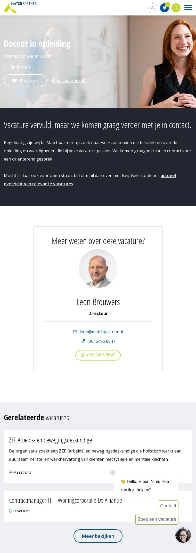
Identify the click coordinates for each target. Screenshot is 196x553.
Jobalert (176, 7)
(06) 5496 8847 (101, 341)
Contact (168, 505)
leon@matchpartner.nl (101, 331)
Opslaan (29, 81)
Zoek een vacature (157, 519)
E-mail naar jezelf (69, 80)
